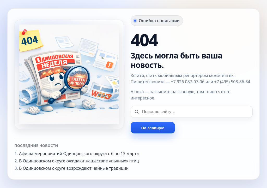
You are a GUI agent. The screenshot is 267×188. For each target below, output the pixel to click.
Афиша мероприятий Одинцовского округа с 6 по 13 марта (79, 153)
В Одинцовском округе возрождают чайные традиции (74, 168)
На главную (152, 127)
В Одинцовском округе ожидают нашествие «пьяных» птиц (79, 161)
